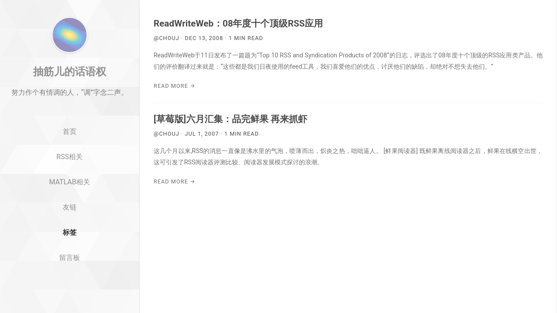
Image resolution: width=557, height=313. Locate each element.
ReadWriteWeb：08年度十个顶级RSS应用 (238, 23)
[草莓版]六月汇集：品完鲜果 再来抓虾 (230, 119)
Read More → (174, 86)
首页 (70, 166)
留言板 (69, 291)
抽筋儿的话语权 (69, 105)
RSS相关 (70, 190)
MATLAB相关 (69, 216)
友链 (70, 241)
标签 (70, 266)
